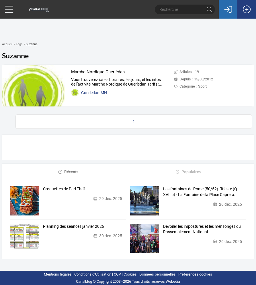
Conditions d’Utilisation (92, 274)
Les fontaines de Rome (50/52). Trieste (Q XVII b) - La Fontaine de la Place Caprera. (200, 192)
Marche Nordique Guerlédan (98, 71)
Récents (68, 171)
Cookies (130, 274)
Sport (202, 86)
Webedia (173, 281)
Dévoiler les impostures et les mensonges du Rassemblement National (202, 229)
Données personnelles (157, 274)
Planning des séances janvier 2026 (73, 226)
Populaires (188, 171)
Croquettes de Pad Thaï (64, 189)
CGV (117, 274)
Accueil (7, 44)
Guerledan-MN (94, 92)
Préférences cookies (195, 274)
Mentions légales (58, 274)
